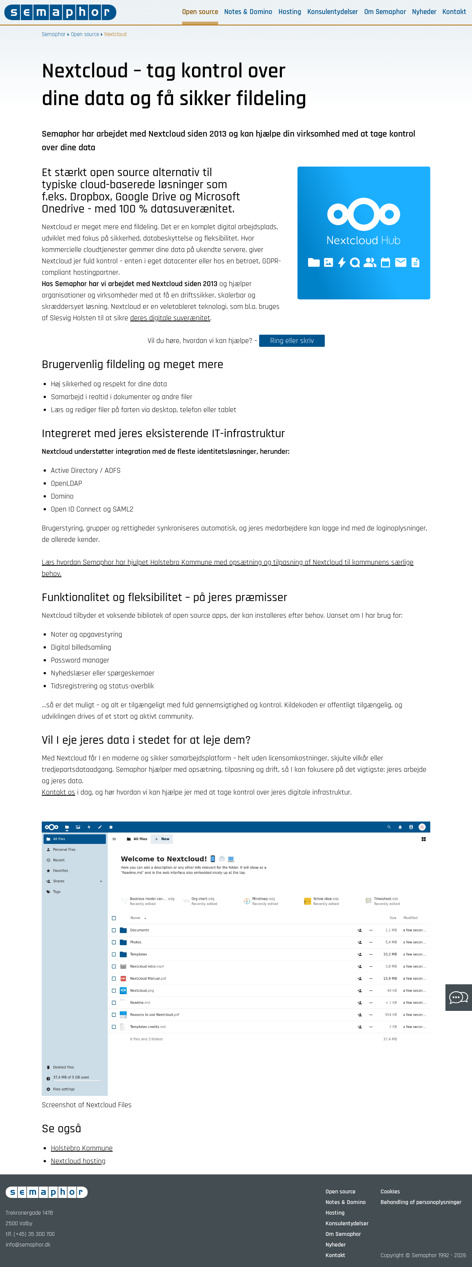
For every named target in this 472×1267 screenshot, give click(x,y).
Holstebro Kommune (82, 1148)
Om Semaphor (385, 12)
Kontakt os (58, 792)
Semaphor (54, 34)
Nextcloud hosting (78, 1161)
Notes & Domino (248, 12)
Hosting (289, 12)
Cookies (390, 1192)
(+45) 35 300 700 (34, 1234)
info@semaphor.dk (28, 1245)
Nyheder (424, 12)
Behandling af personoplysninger (421, 1202)
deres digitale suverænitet (170, 318)
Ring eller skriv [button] (292, 341)
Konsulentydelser (332, 12)
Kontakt (454, 12)
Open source (200, 12)
